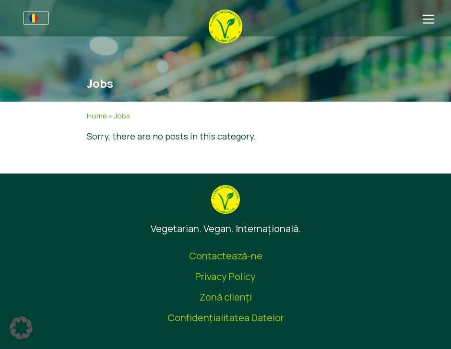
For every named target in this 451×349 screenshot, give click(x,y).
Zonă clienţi (226, 297)
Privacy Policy (225, 276)
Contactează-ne (225, 255)
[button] (21, 328)
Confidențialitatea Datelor (225, 317)
